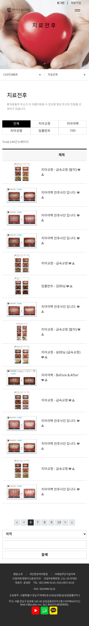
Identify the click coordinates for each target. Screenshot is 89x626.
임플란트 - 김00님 (53, 286)
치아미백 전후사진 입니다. (59, 193)
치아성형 (16, 131)
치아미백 (73, 124)
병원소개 (17, 574)
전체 (16, 124)
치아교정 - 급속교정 (55, 263)
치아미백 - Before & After (59, 375)
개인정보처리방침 (38, 574)
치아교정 (44, 124)
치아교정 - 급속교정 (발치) (59, 170)
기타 (73, 131)
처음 (17, 522)
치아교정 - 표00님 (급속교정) (61, 352)
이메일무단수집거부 (65, 574)
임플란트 (44, 131)
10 (59, 522)
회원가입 (76, 3)
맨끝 (72, 522)
